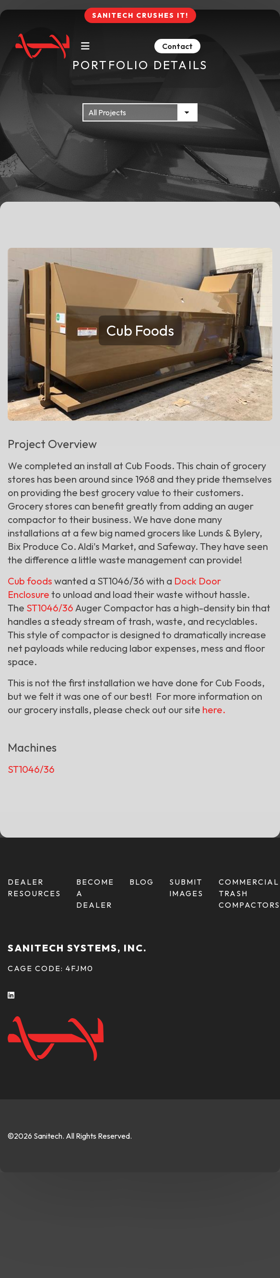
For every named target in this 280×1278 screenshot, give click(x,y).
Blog (141, 882)
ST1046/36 (49, 608)
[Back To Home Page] (42, 46)
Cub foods (30, 581)
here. (213, 710)
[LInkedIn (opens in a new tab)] (11, 995)
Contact (177, 46)
